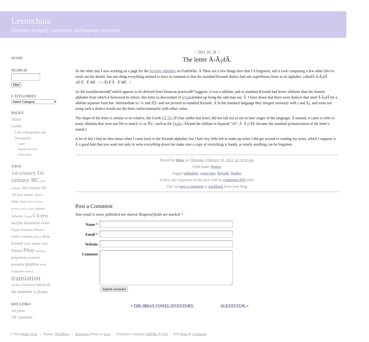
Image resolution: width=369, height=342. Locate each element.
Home (17, 58)
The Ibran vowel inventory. (163, 306)
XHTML (152, 334)
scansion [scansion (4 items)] (17, 271)
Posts (184, 334)
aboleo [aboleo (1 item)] (30, 201)
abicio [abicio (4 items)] (38, 195)
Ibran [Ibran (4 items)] (46, 236)
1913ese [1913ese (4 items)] (17, 195)
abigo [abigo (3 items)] (15, 201)
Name (92, 225)
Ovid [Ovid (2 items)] (44, 243)
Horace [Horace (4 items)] (39, 229)
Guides (16, 126)
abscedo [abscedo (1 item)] (39, 201)
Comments (199, 334)
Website (91, 244)
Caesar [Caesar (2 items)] (28, 216)
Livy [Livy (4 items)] (27, 243)
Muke (180, 160)
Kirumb (223, 173)
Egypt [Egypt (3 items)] (15, 229)
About (16, 119)
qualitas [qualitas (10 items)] (32, 264)
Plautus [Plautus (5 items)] (17, 251)
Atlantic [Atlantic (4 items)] (17, 216)
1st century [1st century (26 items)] (23, 173)
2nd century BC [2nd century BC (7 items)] (34, 187)
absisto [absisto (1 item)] (24, 208)
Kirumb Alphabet (162, 71)
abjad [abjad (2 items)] (23, 201)
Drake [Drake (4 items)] (45, 223)
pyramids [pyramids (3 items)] (33, 257)
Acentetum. (233, 306)
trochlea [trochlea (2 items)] (16, 285)
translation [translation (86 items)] (25, 278)
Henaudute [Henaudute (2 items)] (26, 229)
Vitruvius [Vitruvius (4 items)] (28, 285)
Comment (90, 254)
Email (91, 234)
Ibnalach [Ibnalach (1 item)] (37, 236)
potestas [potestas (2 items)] (40, 251)
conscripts (208, 173)
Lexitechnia (30, 21)
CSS (165, 334)
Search (19, 70)
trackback (216, 186)
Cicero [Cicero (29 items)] (40, 215)
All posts (18, 311)
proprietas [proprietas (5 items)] (18, 257)
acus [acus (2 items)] (31, 208)
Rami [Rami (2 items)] (43, 264)
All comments (21, 317)
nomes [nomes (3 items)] (36, 243)
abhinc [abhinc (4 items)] (29, 195)
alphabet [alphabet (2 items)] (40, 208)
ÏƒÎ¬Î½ (167, 118)
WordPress (62, 334)
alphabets (191, 173)
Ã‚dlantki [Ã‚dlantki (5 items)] (40, 292)
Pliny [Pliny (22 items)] (29, 250)
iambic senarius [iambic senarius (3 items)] (21, 236)
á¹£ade (187, 97)
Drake (177, 124)
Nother (216, 167)
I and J (22, 144)
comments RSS (234, 180)
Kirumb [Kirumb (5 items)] (17, 243)
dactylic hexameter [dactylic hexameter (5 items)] (25, 223)
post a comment (191, 186)
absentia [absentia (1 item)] (15, 208)
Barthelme (82, 334)
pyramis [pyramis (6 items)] (17, 264)
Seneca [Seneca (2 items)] (28, 271)
